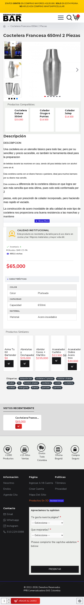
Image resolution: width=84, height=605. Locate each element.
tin (19, 383)
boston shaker (31, 383)
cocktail (11, 387)
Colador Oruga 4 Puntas (45, 113)
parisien (46, 387)
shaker (11, 383)
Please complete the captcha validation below (54, 544)
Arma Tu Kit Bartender (10, 352)
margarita (23, 387)
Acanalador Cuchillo (58, 351)
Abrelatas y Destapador (26, 352)
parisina (57, 387)
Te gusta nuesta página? (45, 517)
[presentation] (54, 555)
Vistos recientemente (18, 408)
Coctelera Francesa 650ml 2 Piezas (27, 418)
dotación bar (26, 378)
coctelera (46, 383)
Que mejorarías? (40, 529)
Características (18, 279)
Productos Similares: (17, 332)
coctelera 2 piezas (44, 378)
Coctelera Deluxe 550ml (21, 113)
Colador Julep (70, 112)
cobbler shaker (64, 378)
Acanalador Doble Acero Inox (73, 354)
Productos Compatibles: (21, 104)
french (35, 387)
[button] (77, 69)
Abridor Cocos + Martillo (40, 352)
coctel (57, 383)
